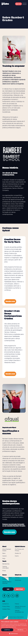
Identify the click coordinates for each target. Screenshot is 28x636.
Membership (5, 564)
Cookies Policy (6, 609)
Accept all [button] (7, 629)
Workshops (18, 580)
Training (17, 577)
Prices (4, 570)
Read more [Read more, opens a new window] (13, 627)
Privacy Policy (6, 606)
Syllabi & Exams (20, 546)
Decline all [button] (20, 629)
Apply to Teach (18, 3)
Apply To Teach (19, 589)
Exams (17, 556)
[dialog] (14, 627)
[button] (14, 633)
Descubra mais (10, 301)
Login (8, 589)
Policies (17, 603)
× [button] (26, 621)
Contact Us (5, 603)
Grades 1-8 (18, 553)
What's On (18, 575)
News (3, 553)
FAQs (3, 558)
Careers (4, 556)
